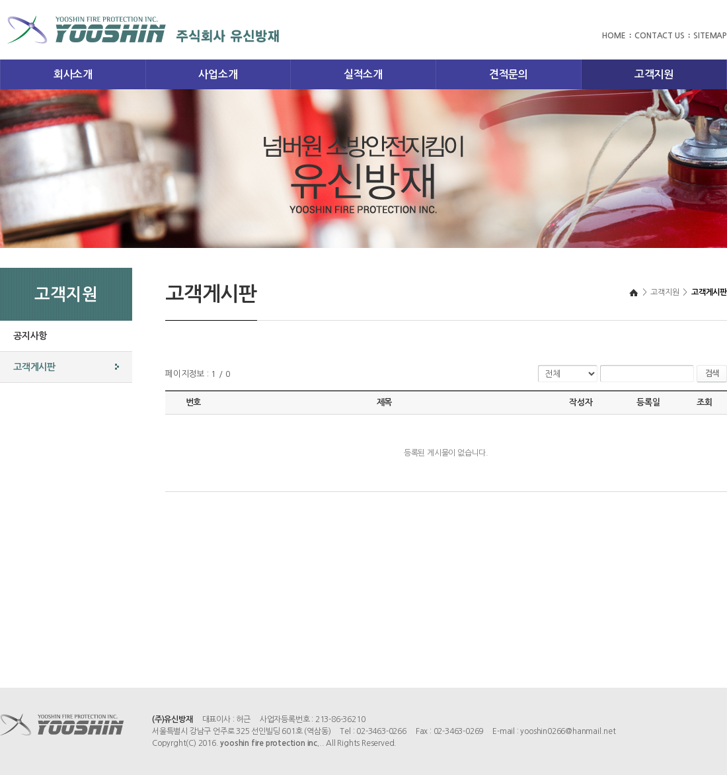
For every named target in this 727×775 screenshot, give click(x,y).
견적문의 (508, 74)
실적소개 (363, 74)
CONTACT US (659, 36)
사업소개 (217, 74)
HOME (613, 36)
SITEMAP (710, 36)
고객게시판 (34, 367)
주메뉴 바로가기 (0, 0)
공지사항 (30, 336)
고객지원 (653, 74)
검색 (711, 374)
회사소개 (73, 74)
